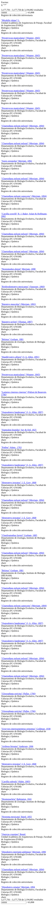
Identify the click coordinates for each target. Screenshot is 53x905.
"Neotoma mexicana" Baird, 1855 (16, 817)
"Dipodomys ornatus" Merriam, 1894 (18, 887)
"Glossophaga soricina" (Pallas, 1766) (18, 693)
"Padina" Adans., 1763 (11, 447)
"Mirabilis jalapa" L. (10, 20)
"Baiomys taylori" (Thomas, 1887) (17, 322)
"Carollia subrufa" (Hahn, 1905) (15, 781)
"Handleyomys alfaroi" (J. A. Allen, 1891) (20, 357)
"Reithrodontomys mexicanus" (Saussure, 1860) (23, 286)
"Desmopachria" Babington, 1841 (16, 799)
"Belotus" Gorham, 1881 (12, 339)
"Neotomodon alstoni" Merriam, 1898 (18, 269)
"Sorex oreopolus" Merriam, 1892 (16, 161)
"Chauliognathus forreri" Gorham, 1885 (19, 535)
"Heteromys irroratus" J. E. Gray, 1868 (18, 482)
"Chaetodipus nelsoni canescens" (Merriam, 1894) (24, 196)
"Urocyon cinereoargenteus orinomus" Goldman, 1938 (25, 729)
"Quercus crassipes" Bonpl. (13, 834)
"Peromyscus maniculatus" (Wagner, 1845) (20, 38)
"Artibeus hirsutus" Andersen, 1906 (17, 746)
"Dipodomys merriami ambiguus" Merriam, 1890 (23, 852)
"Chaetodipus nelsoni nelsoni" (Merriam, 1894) (22, 126)
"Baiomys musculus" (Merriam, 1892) (18, 304)
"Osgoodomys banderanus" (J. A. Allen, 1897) (22, 412)
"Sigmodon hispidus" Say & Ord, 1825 (18, 430)
